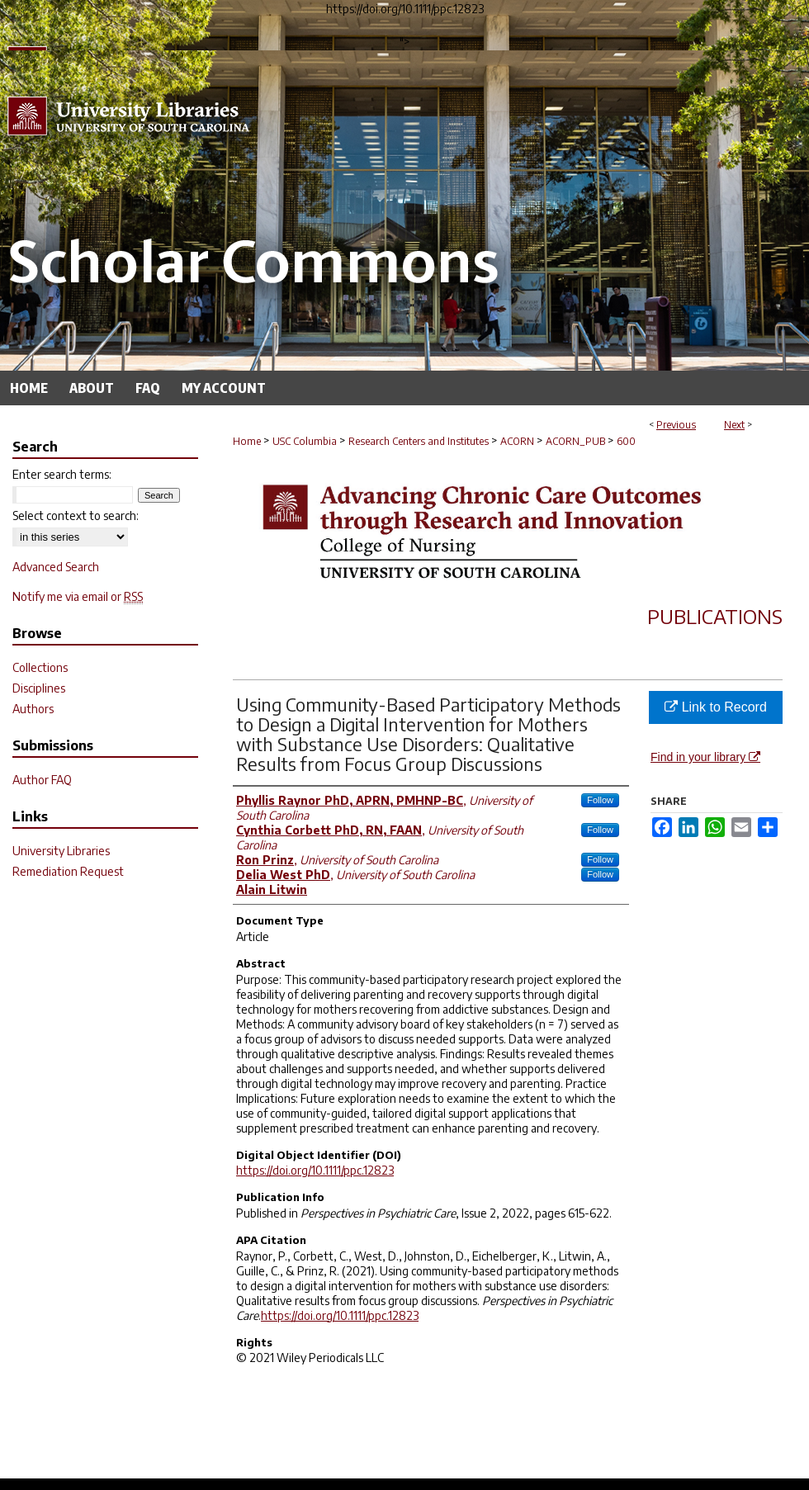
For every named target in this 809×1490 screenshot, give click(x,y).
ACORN (517, 441)
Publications (715, 615)
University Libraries (61, 851)
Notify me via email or (77, 596)
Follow (600, 800)
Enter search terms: (61, 474)
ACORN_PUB (575, 441)
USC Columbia (304, 441)
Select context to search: (75, 515)
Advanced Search (55, 567)
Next (734, 425)
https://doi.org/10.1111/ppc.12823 (315, 1170)
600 (626, 441)
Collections (40, 667)
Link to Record (716, 707)
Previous (676, 425)
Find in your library (705, 757)
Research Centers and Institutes (418, 441)
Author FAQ (42, 780)
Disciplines (38, 688)
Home (247, 441)
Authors (33, 709)
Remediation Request (68, 871)
